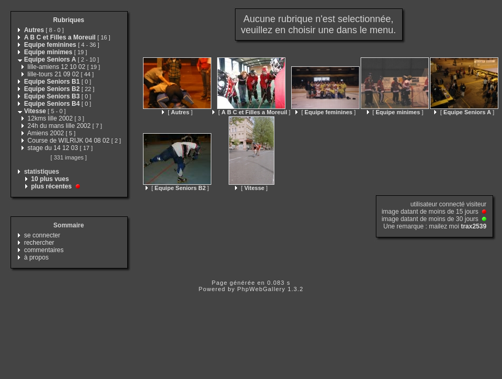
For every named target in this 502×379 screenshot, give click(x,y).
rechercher (39, 242)
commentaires (44, 250)
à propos (36, 257)
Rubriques (68, 20)
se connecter (42, 235)
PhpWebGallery (261, 289)
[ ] (177, 112)
